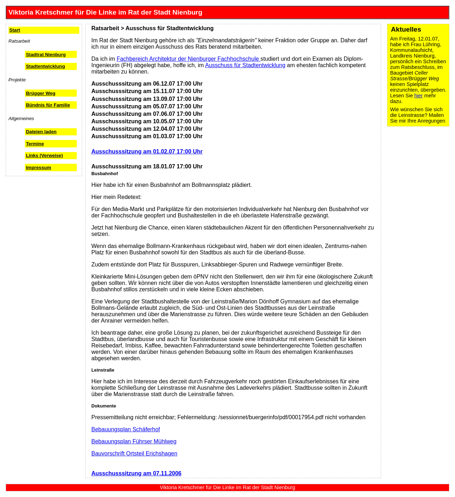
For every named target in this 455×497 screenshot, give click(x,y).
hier (418, 95)
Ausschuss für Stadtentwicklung (245, 65)
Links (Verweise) (44, 155)
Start (14, 30)
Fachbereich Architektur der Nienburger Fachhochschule (189, 59)
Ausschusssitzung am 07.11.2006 (136, 473)
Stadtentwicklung (45, 66)
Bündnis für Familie (48, 105)
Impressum (38, 167)
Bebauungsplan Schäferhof (125, 429)
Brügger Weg (40, 93)
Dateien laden (41, 131)
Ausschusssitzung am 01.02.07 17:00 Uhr (147, 151)
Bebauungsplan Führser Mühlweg (133, 441)
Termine (35, 143)
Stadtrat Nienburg (46, 54)
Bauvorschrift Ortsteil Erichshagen (134, 453)
